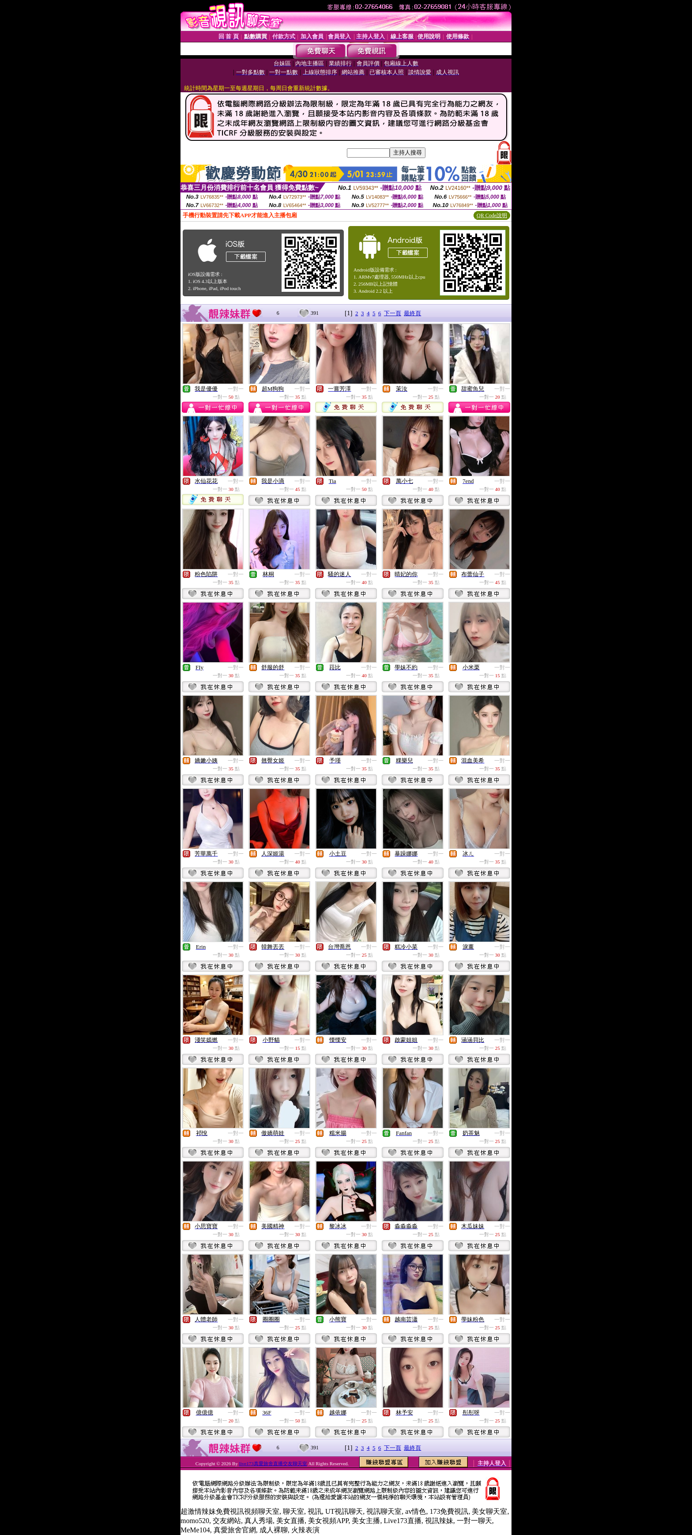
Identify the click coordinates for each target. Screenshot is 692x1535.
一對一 (236, 389)
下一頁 (392, 313)
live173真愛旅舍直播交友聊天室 (273, 1463)
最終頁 (412, 313)
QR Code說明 (492, 215)
